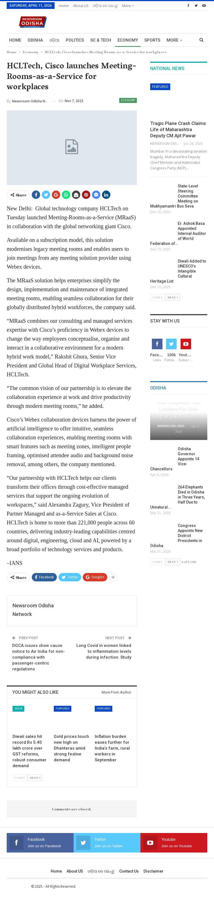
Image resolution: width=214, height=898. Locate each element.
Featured (62, 708)
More (128, 5)
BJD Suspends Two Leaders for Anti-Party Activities (178, 409)
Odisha (35, 40)
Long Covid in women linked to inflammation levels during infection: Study (103, 651)
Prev (19, 778)
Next (35, 778)
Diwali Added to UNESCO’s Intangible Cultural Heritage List (178, 271)
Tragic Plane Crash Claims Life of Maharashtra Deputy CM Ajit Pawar (178, 129)
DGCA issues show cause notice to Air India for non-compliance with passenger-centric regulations (38, 657)
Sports (152, 40)
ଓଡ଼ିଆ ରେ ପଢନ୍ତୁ (105, 5)
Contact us (129, 871)
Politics (75, 40)
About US (81, 5)
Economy (128, 40)
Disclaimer (154, 871)
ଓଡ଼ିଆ (54, 40)
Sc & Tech (100, 40)
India (18, 708)
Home (64, 5)
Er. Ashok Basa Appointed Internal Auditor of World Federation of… (178, 233)
